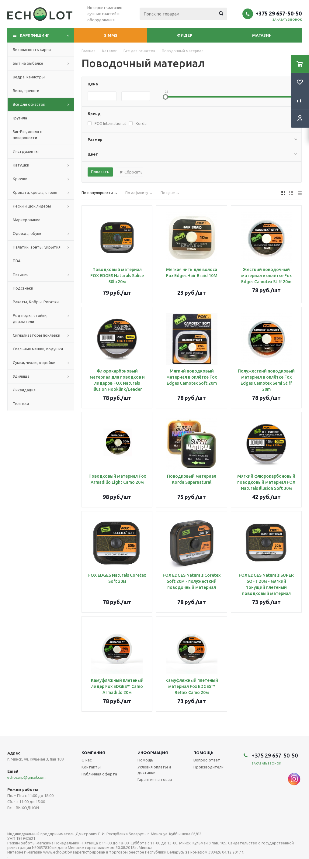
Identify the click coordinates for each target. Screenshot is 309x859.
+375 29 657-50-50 (278, 13)
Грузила (20, 118)
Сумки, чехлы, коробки (34, 362)
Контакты (91, 767)
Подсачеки (23, 288)
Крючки (20, 179)
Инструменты (26, 151)
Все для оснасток (29, 104)
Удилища (21, 376)
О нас (87, 760)
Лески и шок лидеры (32, 206)
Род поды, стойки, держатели (30, 318)
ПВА (17, 261)
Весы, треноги (26, 90)
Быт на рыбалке (28, 63)
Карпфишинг (35, 35)
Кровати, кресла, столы (35, 192)
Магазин (262, 35)
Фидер (184, 35)
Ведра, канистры (29, 77)
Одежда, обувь (27, 233)
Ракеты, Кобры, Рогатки (36, 302)
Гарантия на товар (154, 779)
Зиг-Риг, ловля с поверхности (27, 134)
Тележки (21, 403)
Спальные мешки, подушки (38, 349)
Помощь (203, 753)
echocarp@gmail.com (26, 777)
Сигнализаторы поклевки (36, 335)
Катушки (21, 165)
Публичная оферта (99, 774)
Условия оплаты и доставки (154, 770)
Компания (93, 753)
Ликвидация (24, 390)
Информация (152, 753)
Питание (21, 274)
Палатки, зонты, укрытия (37, 247)
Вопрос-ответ (206, 760)
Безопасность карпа (32, 49)
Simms (110, 35)
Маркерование (26, 220)
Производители (208, 767)
